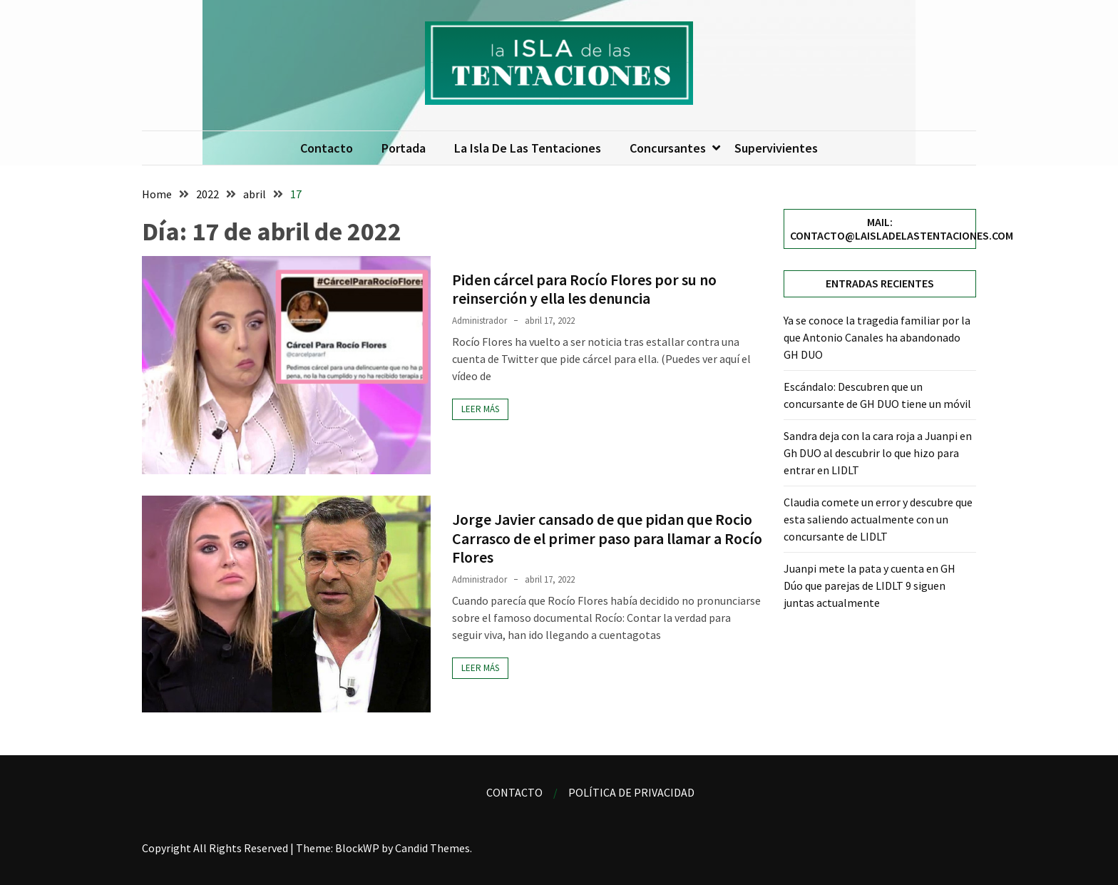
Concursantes (668, 148)
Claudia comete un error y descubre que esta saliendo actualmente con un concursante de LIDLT (878, 519)
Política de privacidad (631, 792)
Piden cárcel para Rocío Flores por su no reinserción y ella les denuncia (584, 289)
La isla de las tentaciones (527, 148)
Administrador (479, 320)
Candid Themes (432, 848)
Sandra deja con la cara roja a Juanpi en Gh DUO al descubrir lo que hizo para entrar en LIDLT (878, 453)
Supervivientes (776, 148)
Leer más (480, 409)
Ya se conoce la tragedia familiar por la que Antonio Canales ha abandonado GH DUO (877, 337)
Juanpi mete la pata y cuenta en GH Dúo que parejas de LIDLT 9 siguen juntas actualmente (869, 585)
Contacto (326, 148)
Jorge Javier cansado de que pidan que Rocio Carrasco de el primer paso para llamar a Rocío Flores (607, 538)
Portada (403, 148)
